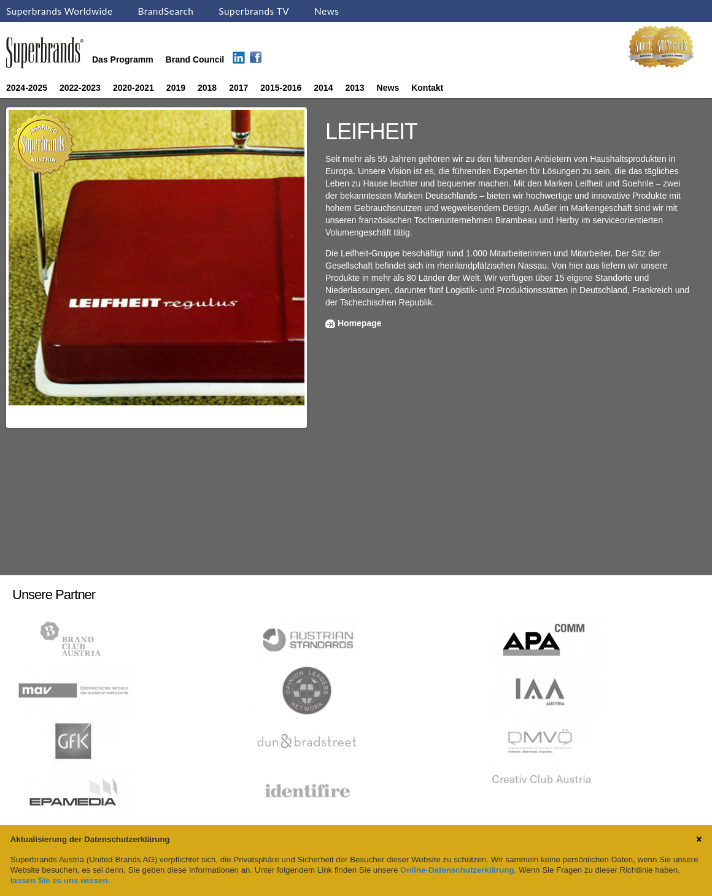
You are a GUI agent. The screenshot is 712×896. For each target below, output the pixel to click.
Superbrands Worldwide (59, 11)
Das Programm (122, 59)
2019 (175, 88)
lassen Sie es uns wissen (59, 880)
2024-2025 (26, 88)
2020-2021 (133, 88)
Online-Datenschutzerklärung (457, 870)
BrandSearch (165, 11)
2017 (238, 88)
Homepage (360, 323)
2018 (207, 88)
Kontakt (427, 88)
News (326, 11)
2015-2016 (280, 88)
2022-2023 (80, 88)
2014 (323, 88)
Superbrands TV (254, 11)
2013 (354, 88)
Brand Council (195, 59)
